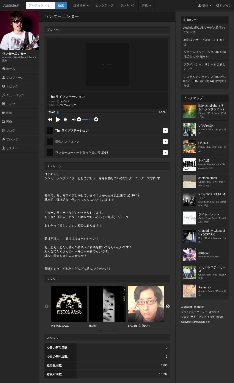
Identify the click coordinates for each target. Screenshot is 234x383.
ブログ (8, 130)
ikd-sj (107, 306)
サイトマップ (198, 316)
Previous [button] (46, 306)
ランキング (127, 5)
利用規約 (199, 306)
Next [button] (168, 306)
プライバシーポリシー (194, 311)
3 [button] (114, 331)
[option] (69, 306)
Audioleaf (11, 5)
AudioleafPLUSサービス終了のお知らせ (204, 30)
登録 (204, 5)
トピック (10, 86)
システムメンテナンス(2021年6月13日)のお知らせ (204, 54)
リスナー (10, 148)
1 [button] (101, 331)
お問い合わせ (215, 316)
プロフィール (13, 77)
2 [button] (107, 331)
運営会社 (214, 311)
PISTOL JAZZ (69, 306)
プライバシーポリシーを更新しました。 (204, 66)
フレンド (10, 139)
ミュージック (13, 95)
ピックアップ (104, 5)
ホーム (8, 68)
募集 (146, 5)
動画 (7, 113)
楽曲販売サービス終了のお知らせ (204, 42)
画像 (7, 121)
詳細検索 (81, 5)
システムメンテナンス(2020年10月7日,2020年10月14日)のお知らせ (204, 81)
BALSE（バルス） (146, 306)
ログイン (224, 5)
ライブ (8, 104)
